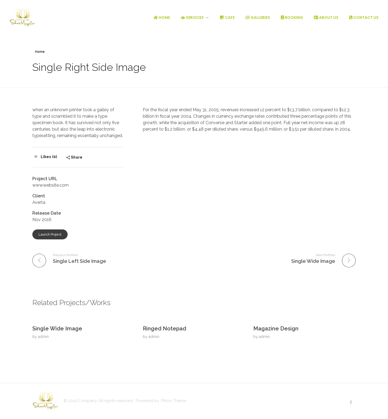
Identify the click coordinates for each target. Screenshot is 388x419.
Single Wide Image (57, 328)
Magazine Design (276, 328)
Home (40, 52)
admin (43, 336)
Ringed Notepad (164, 328)
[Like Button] (35, 157)
